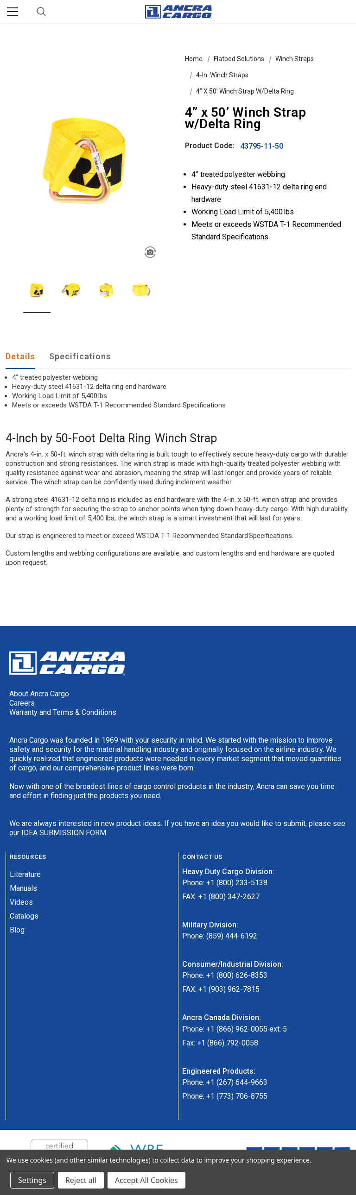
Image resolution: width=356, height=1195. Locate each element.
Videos (21, 902)
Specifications (80, 356)
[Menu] (12, 11)
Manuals (23, 888)
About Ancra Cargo (39, 693)
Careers (22, 703)
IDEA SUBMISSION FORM (63, 832)
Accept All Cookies (146, 1180)
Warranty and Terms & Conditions (62, 712)
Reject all (80, 1180)
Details (20, 356)
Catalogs (24, 916)
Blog (17, 930)
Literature (25, 874)
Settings (32, 1180)
